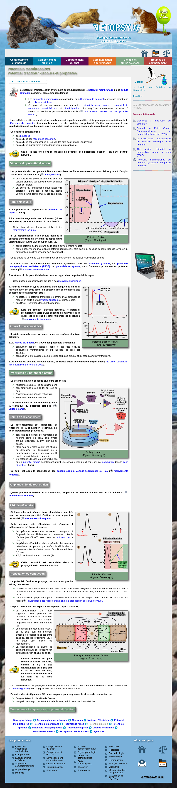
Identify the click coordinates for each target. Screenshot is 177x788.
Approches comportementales (24, 764)
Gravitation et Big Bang (116, 777)
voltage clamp (50, 174)
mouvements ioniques (24, 230)
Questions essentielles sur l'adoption (22, 748)
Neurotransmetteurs (44, 731)
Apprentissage (22, 769)
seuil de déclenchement (34, 269)
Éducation (51, 770)
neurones (25, 136)
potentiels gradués (99, 263)
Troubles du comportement (157, 61)
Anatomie (114, 746)
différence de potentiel (22, 123)
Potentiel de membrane (46, 724)
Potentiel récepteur (77, 727)
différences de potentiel (91, 99)
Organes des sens (55, 763)
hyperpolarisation (49, 300)
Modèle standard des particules (117, 771)
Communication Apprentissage (102, 61)
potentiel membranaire (100, 90)
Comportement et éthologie (19, 61)
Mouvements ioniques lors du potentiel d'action (42, 709)
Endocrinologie (116, 753)
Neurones (77, 720)
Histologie (114, 749)
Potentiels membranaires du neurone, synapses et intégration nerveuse (154, 162)
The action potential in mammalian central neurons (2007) (154, 152)
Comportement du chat (75, 61)
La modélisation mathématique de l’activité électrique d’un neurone (154, 141)
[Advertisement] (151, 191)
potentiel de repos (50, 108)
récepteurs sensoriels (44, 139)
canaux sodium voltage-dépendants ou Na (82, 471)
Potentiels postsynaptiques (47, 727)
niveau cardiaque (24, 342)
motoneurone (63, 537)
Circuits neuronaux (103, 727)
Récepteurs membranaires (74, 731)
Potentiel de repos (74, 724)
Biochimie (114, 766)
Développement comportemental (54, 759)
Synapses (98, 731)
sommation (108, 462)
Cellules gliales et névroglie (52, 720)
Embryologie (115, 756)
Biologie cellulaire (118, 763)
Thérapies (83, 767)
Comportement (23, 754)
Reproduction (116, 760)
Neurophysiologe (22, 720)
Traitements (84, 770)
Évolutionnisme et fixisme (23, 759)
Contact (164, 79)
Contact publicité (143, 261)
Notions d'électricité (98, 720)
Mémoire (19, 772)
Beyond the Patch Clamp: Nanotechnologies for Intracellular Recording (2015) (154, 131)
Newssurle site (163, 14)
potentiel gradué (71, 108)
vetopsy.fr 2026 (152, 776)
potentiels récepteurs (68, 266)
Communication (54, 767)
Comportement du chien (47, 61)
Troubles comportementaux (87, 747)
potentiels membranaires (45, 99)
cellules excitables (42, 102)
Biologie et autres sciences (130, 61)
